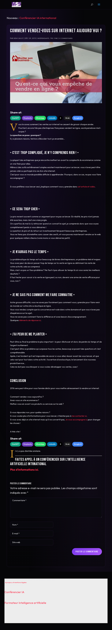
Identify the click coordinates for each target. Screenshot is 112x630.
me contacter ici (79, 416)
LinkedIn (52, 118)
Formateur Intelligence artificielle (25, 603)
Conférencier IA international (37, 18)
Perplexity (27, 118)
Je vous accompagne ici (76, 419)
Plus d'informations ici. (24, 469)
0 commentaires (66, 38)
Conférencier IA (14, 592)
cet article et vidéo (86, 186)
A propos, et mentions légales (16, 582)
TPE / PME (54, 38)
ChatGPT (15, 118)
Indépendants (43, 38)
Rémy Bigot (18, 38)
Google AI (78, 118)
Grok (67, 118)
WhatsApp (40, 118)
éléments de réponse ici (30, 320)
